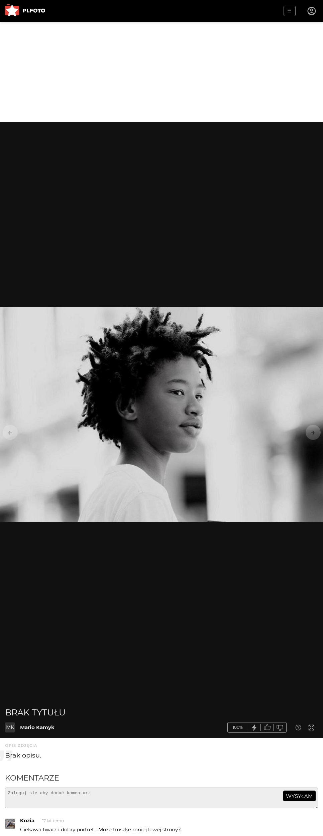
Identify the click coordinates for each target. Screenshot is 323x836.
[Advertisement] (161, 72)
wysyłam (299, 796)
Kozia (27, 823)
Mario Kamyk (37, 727)
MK (10, 727)
